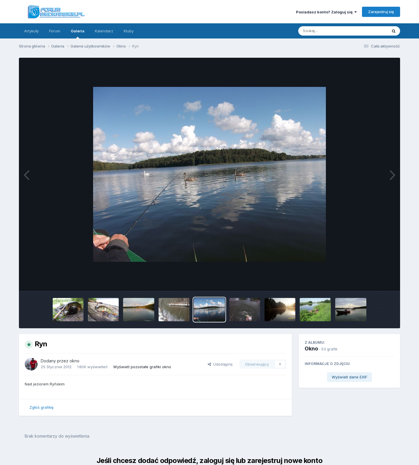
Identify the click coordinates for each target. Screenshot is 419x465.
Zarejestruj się (381, 11)
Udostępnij (220, 364)
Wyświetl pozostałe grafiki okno (142, 366)
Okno (311, 348)
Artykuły (31, 31)
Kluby (129, 31)
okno (74, 360)
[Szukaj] (328, 31)
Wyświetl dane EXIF (349, 377)
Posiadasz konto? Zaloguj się (326, 12)
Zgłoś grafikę (41, 407)
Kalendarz (104, 31)
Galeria (77, 33)
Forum (54, 31)
